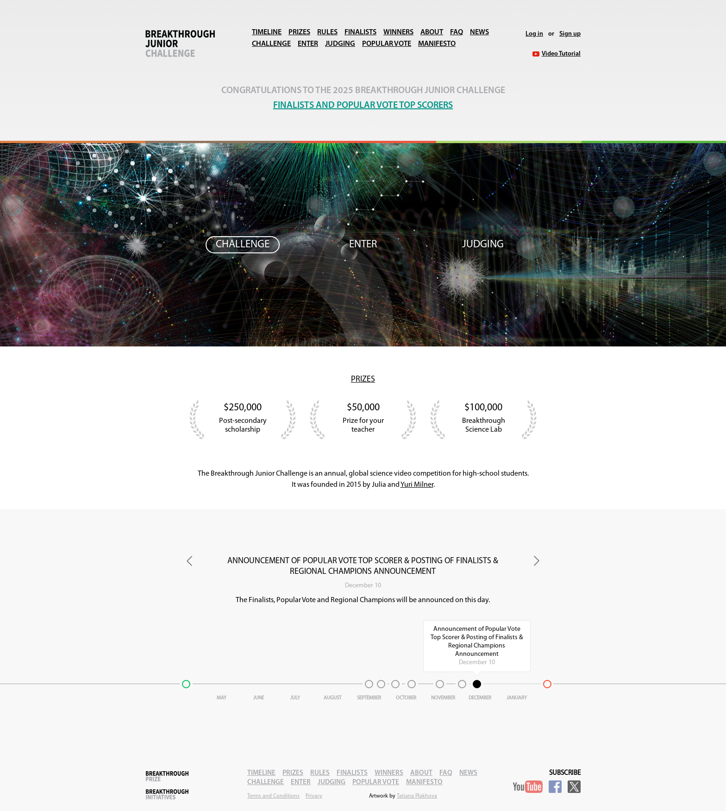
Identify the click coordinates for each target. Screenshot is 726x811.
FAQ (456, 32)
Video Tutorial (561, 53)
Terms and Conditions (273, 796)
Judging (340, 44)
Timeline (267, 32)
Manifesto (437, 44)
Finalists (360, 32)
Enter (308, 44)
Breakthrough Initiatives (167, 794)
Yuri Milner (417, 485)
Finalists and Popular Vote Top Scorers (363, 105)
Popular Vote (386, 44)
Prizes (299, 32)
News (479, 32)
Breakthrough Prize (167, 776)
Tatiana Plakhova (417, 796)
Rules (327, 32)
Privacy (314, 796)
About (431, 32)
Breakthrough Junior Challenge (180, 43)
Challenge (271, 44)
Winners (398, 32)
